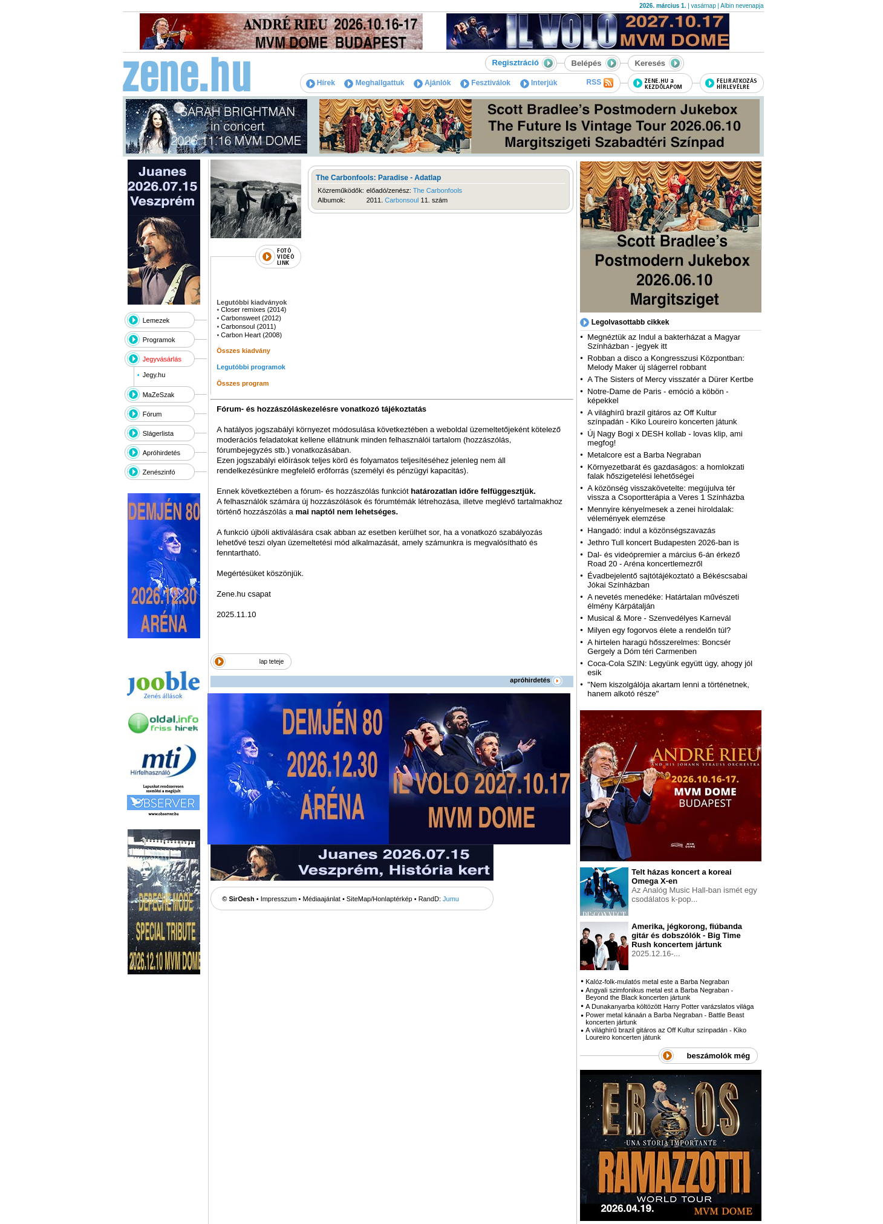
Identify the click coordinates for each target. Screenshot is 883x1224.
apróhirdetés (536, 680)
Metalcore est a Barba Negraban (644, 454)
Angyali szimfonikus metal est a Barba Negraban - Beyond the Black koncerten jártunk (659, 993)
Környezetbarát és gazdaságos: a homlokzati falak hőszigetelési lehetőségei (665, 471)
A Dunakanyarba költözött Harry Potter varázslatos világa (669, 1006)
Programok (159, 339)
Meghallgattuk (374, 83)
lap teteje (271, 661)
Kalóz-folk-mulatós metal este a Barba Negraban (657, 981)
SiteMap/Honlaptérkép (379, 898)
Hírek (320, 83)
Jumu (451, 898)
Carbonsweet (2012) (251, 318)
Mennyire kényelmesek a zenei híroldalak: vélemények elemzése (660, 514)
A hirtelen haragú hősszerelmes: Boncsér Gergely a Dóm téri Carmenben (659, 647)
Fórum (152, 414)
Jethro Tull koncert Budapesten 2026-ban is (663, 542)
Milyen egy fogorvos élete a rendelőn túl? (659, 630)
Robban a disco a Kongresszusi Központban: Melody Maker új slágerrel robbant (665, 363)
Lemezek (156, 320)
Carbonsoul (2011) (248, 326)
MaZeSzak (159, 394)
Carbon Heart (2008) (251, 334)
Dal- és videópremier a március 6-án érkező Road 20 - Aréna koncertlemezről (663, 559)
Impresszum (279, 898)
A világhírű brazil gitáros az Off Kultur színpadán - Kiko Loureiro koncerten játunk (662, 417)
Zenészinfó (159, 472)
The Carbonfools (437, 190)
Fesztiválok (485, 83)
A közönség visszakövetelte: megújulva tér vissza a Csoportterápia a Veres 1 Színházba (665, 493)
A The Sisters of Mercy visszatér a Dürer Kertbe (670, 379)
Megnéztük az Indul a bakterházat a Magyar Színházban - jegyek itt (663, 341)
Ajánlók (432, 83)
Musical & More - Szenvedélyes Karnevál (659, 618)
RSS (599, 83)
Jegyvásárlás (162, 359)
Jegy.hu (154, 374)
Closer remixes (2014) (253, 309)
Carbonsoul (402, 200)
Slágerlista (158, 433)
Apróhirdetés (161, 452)
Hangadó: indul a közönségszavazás (651, 530)
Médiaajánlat (321, 898)
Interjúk (539, 83)
